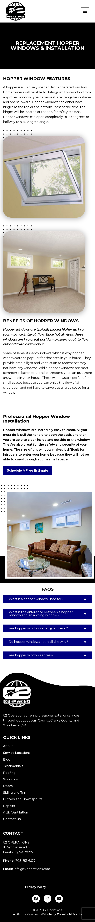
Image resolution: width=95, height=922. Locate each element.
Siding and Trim (15, 792)
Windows (10, 779)
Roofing (9, 773)
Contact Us (12, 819)
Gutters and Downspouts (22, 799)
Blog (6, 759)
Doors (8, 786)
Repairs (9, 806)
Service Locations (17, 753)
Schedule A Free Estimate (27, 470)
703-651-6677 (25, 861)
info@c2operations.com (32, 869)
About (8, 746)
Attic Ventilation (15, 812)
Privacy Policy (35, 887)
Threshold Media (69, 914)
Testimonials (13, 766)
